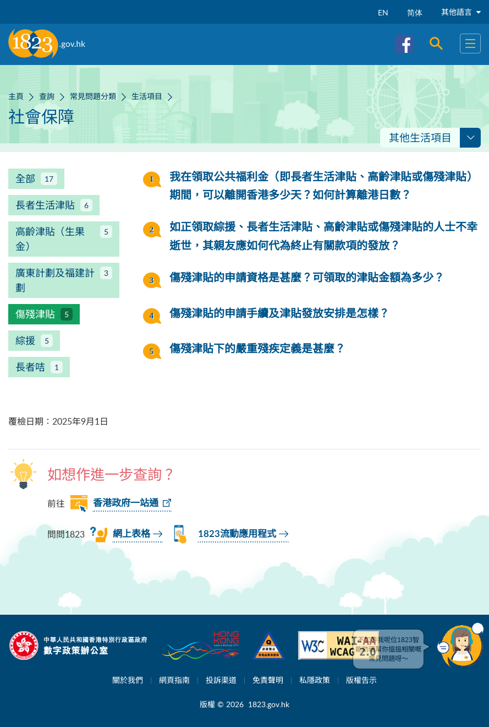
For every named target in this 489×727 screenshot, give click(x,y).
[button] (460, 645)
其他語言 (461, 12)
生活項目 (146, 96)
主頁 (16, 96)
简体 (414, 12)
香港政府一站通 (125, 503)
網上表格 (131, 534)
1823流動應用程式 (237, 534)
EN (383, 12)
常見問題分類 (93, 96)
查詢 (46, 96)
